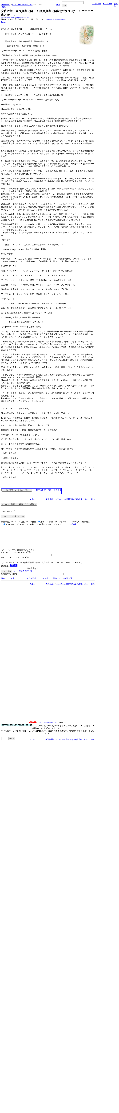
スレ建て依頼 (44, 583)
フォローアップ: (8, 511)
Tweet (3, 22)
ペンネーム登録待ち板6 (22, 5)
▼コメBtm (107, 4)
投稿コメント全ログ (9, 583)
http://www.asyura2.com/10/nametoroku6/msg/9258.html (15, 17)
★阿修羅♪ (5, 5)
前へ (116, 6)
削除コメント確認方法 (62, 583)
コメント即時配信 (28, 583)
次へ (116, 4)
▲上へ (32, 499)
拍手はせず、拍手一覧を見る (48, 490)
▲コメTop (96, 4)
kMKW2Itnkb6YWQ (60, 19)
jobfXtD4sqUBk (50, 19)
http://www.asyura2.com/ (49, 727)
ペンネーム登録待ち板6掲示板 (69, 499)
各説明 (73, 524)
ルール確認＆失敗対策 (22, 575)
